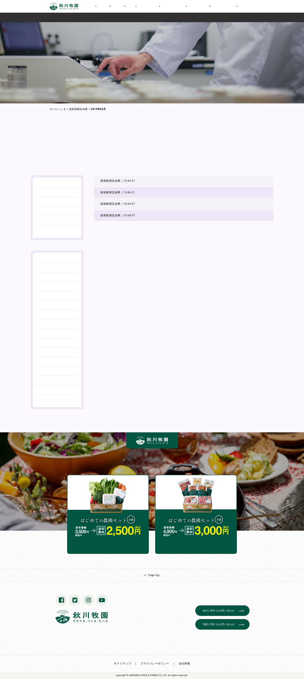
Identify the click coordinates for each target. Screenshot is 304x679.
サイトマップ (122, 663)
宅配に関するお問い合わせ (219, 624)
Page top (153, 575)
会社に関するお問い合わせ (219, 610)
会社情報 (184, 663)
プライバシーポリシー (154, 663)
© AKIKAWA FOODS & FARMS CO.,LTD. (147, 675)
